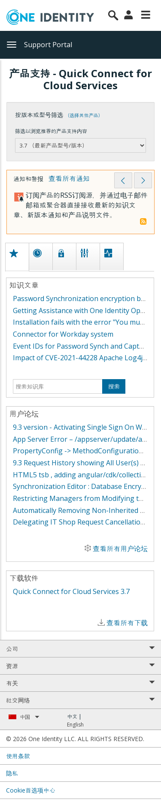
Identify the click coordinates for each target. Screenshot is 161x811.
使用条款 (18, 756)
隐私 (12, 773)
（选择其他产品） (84, 115)
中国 (29, 717)
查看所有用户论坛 (120, 548)
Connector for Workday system (63, 334)
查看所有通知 (69, 178)
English (75, 724)
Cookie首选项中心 (30, 790)
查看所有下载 (127, 622)
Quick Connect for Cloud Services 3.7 (71, 591)
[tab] (16, 256)
